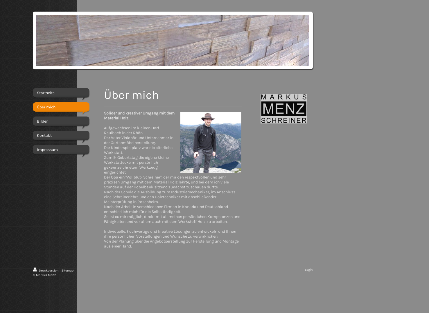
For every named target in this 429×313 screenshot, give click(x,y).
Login (309, 270)
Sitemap (67, 270)
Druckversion (46, 270)
